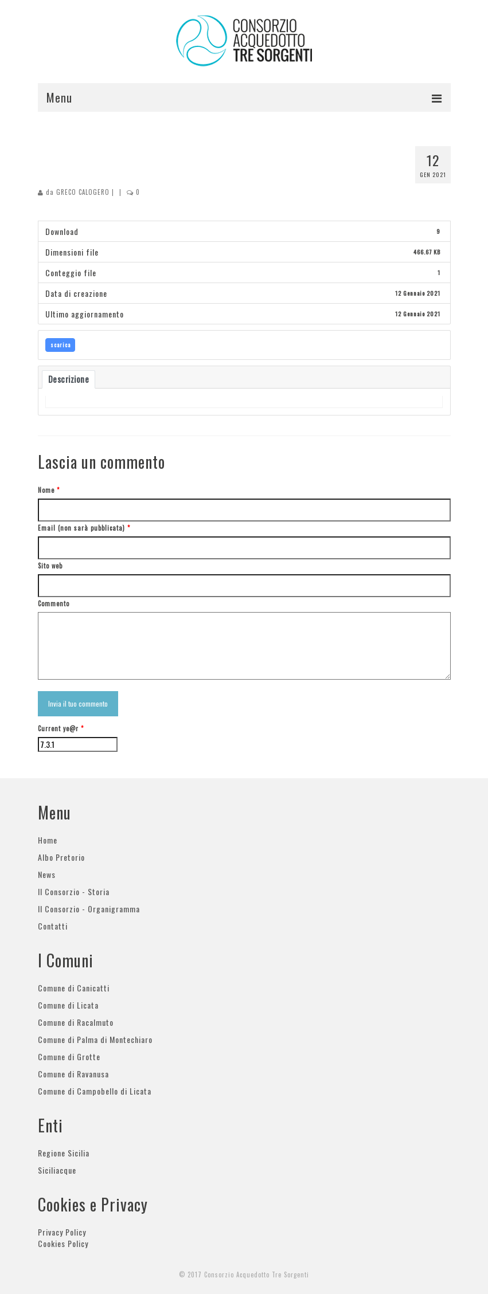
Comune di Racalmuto (76, 1022)
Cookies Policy (63, 1243)
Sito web (50, 565)
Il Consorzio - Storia (74, 891)
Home (47, 840)
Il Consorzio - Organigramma (89, 909)
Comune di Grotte (69, 1056)
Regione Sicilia (63, 1153)
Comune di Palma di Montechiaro (95, 1039)
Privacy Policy (62, 1232)
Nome (49, 490)
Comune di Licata (68, 1005)
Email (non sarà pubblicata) (84, 527)
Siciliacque (57, 1170)
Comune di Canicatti (74, 988)
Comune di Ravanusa (73, 1074)
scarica (60, 344)
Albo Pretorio (61, 857)
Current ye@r (61, 728)
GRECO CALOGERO (83, 192)
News (47, 874)
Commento (53, 603)
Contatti (53, 926)
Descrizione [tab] (68, 379)
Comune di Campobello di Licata (94, 1091)
